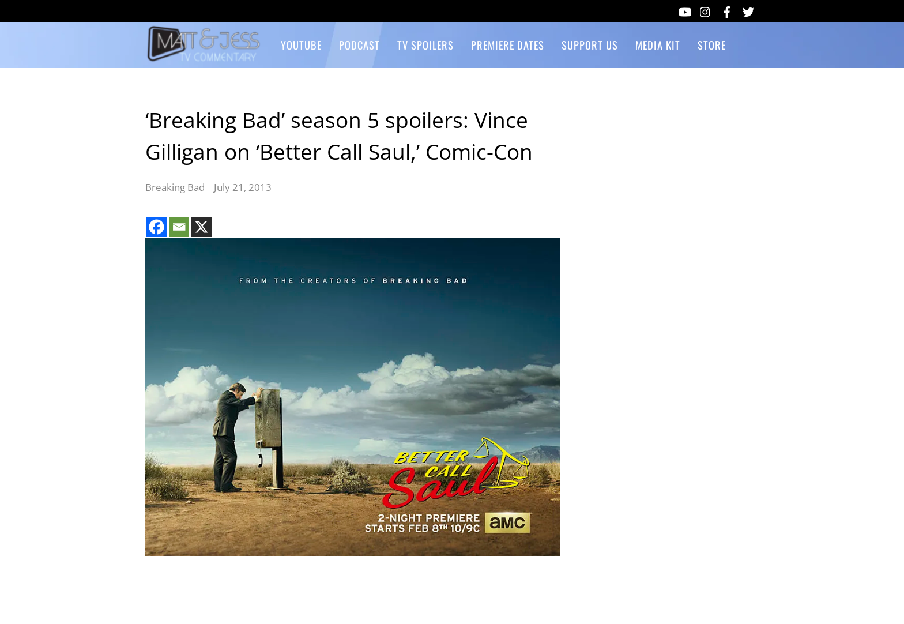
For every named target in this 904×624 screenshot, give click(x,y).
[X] (201, 227)
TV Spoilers (425, 44)
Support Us (590, 44)
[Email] (179, 227)
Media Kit (657, 44)
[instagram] (706, 9)
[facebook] (727, 9)
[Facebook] (156, 227)
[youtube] (684, 9)
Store (712, 44)
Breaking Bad (175, 187)
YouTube (301, 44)
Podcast (359, 44)
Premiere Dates (507, 44)
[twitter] (748, 9)
